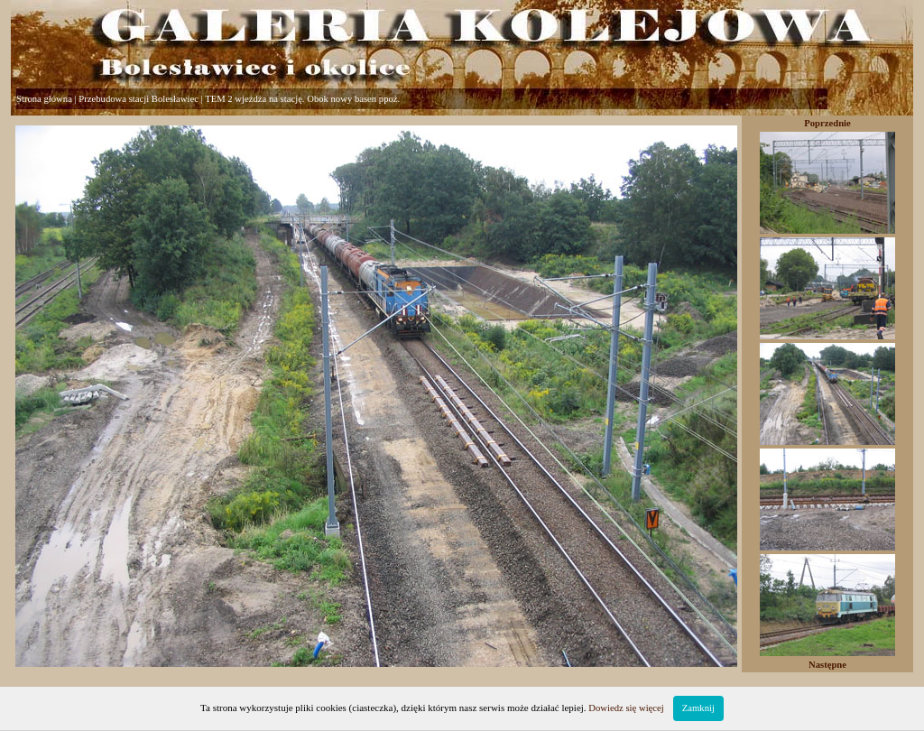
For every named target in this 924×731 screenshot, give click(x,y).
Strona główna (44, 99)
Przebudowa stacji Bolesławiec (139, 99)
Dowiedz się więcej (625, 708)
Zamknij (698, 708)
